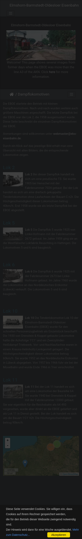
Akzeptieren (58, 534)
